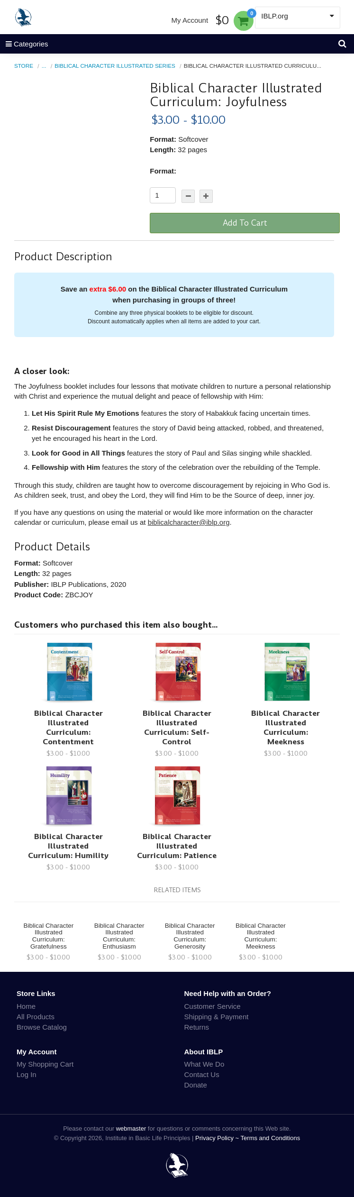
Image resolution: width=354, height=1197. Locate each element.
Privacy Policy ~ (218, 1138)
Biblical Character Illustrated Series (114, 66)
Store (23, 66)
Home (26, 1006)
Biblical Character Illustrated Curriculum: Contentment (68, 727)
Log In (26, 1074)
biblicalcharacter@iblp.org (189, 522)
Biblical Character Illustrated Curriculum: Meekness (285, 727)
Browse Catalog (42, 1027)
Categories (24, 44)
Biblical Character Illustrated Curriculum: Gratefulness (48, 936)
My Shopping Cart (45, 1064)
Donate (195, 1085)
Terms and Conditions (270, 1138)
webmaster (131, 1128)
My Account (190, 20)
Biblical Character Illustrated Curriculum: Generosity (190, 936)
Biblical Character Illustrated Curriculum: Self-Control (177, 727)
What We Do (204, 1064)
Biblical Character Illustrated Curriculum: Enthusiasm (119, 936)
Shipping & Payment (216, 1017)
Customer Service (212, 1006)
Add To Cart (245, 222)
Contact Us (201, 1074)
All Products (35, 1017)
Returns (196, 1027)
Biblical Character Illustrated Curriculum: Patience (177, 846)
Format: (163, 171)
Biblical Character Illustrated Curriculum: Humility (68, 846)
